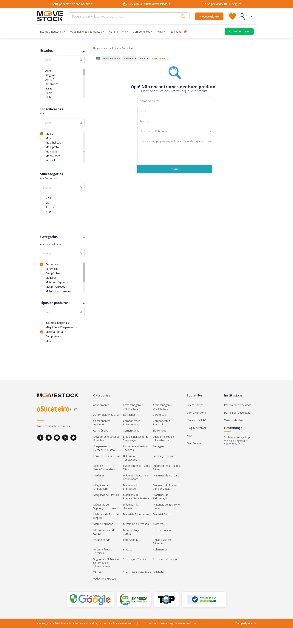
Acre (48, 70)
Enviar (174, 169)
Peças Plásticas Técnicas (162, 541)
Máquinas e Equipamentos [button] (86, 31)
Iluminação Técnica (164, 456)
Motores (158, 524)
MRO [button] (160, 31)
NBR (48, 197)
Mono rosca (52, 155)
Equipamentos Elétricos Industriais (105, 448)
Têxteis (97, 572)
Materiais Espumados (58, 281)
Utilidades (159, 572)
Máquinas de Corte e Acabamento (135, 477)
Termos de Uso (233, 420)
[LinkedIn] (65, 438)
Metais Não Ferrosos (58, 290)
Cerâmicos (51, 268)
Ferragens (159, 446)
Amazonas (51, 83)
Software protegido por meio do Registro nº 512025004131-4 (238, 440)
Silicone (50, 206)
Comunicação (131, 430)
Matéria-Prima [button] (117, 31)
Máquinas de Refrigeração (160, 496)
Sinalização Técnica (134, 559)
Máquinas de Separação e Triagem (106, 506)
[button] (247, 16)
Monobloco (52, 160)
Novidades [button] (178, 31)
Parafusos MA (101, 540)
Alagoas (50, 74)
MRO (48, 340)
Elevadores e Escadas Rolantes (106, 438)
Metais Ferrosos (55, 286)
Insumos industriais (57, 322)
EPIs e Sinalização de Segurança (135, 438)
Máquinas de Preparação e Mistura (136, 496)
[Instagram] (48, 438)
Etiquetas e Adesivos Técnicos (135, 448)
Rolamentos (160, 549)
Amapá (49, 79)
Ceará (49, 92)
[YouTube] (57, 438)
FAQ (189, 435)
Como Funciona (196, 412)
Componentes (54, 335)
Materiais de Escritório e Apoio (166, 506)
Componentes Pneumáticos (161, 422)
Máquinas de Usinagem (130, 506)
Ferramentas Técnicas (106, 456)
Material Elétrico (162, 514)
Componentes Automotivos (131, 422)
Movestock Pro (209, 16)
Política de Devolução (237, 412)
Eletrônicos (159, 430)
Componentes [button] (141, 31)
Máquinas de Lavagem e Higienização (166, 486)
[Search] (126, 16)
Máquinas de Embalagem (101, 486)
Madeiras (51, 277)
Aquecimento (101, 405)
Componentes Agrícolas (101, 422)
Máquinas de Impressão (130, 486)
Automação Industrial (106, 414)
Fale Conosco (195, 443)
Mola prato (52, 146)
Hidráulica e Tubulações (130, 457)
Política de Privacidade (237, 405)
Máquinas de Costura (166, 475)
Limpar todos (161, 58)
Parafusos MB (131, 540)
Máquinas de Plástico (106, 495)
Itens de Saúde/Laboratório (104, 467)
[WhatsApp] (73, 438)
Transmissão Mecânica (137, 572)
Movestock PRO (196, 420)
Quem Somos (195, 405)
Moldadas (51, 151)
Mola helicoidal (54, 142)
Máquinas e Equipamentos (61, 326)
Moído (49, 133)
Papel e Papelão (162, 530)
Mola (48, 137)
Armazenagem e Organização (133, 406)
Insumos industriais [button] (51, 31)
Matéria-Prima (54, 331)
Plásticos (128, 549)
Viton (48, 211)
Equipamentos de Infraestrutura (163, 438)
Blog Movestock (196, 428)
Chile (48, 97)
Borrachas (51, 263)
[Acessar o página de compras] (236, 31)
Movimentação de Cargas (104, 531)
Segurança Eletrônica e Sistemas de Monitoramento (107, 562)
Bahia (48, 88)
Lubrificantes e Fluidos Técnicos (136, 467)
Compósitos (52, 272)
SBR (47, 202)
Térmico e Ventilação (165, 559)
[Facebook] (40, 438)
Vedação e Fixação (104, 578)
